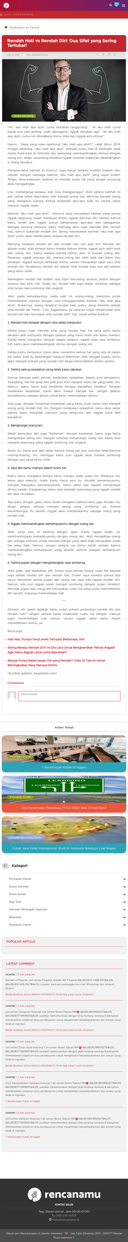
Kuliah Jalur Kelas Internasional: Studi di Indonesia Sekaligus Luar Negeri (64, 848)
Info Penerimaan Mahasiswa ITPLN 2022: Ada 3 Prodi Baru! (64, 808)
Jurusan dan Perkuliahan (25, 837)
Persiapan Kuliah (20, 756)
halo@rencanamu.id (64, 1219)
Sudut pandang (23, 14)
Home (7, 14)
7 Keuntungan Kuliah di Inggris (64, 767)
